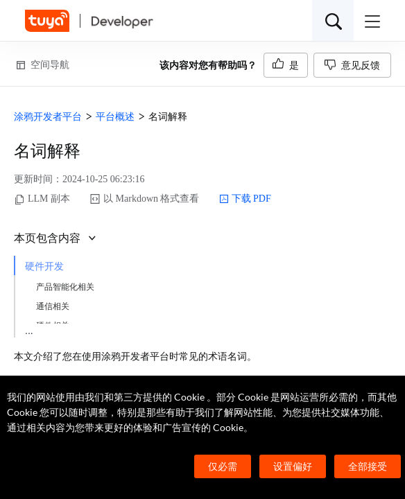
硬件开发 (44, 266)
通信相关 (52, 306)
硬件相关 (52, 326)
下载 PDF (245, 199)
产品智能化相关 (65, 287)
